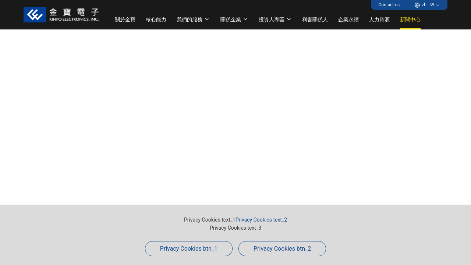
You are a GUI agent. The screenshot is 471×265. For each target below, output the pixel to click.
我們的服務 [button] (193, 19)
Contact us (389, 4)
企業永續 (348, 19)
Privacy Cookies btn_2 (282, 248)
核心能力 (156, 19)
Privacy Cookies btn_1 (188, 248)
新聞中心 (410, 19)
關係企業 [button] (234, 19)
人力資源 (379, 19)
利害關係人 (315, 19)
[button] (427, 5)
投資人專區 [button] (275, 19)
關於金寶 (125, 19)
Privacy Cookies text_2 (261, 220)
